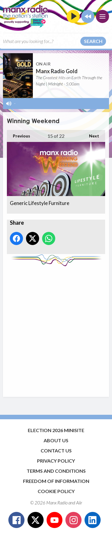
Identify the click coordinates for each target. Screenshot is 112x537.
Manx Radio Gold (57, 71)
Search (93, 41)
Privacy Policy (56, 460)
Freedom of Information (56, 481)
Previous (18, 134)
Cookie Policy (56, 491)
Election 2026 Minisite (56, 430)
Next (91, 134)
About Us (56, 440)
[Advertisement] (56, 329)
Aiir (79, 502)
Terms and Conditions (56, 471)
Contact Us (56, 450)
